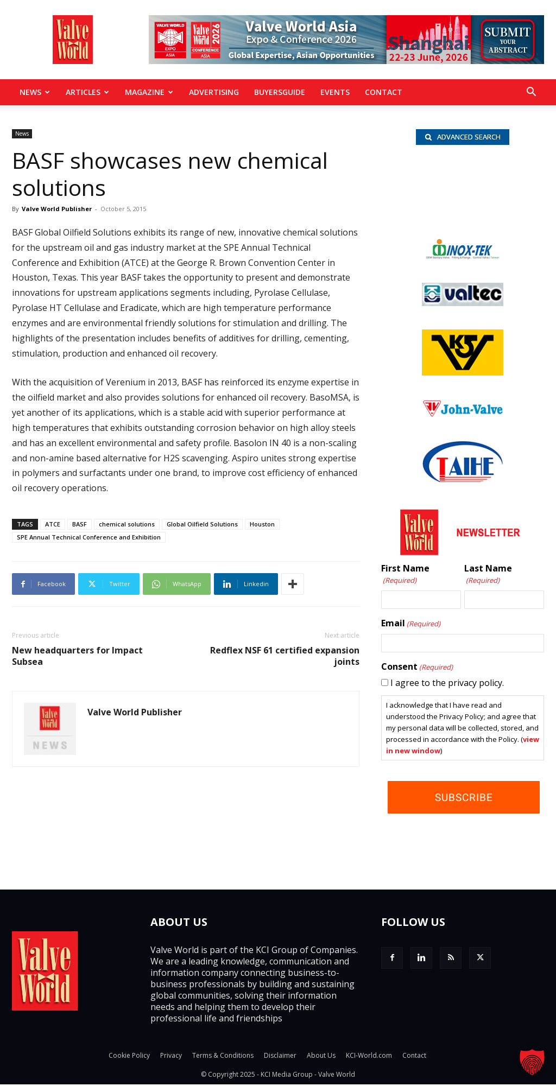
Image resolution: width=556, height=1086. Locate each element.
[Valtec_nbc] (462, 304)
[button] (531, 93)
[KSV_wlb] (462, 374)
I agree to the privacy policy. (447, 684)
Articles (87, 92)
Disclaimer (280, 1057)
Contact (383, 92)
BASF (79, 524)
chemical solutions (127, 524)
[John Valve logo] (462, 416)
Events (335, 92)
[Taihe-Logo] (462, 481)
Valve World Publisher (57, 209)
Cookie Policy (129, 1057)
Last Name (488, 576)
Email (410, 625)
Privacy (171, 1057)
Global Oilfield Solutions (202, 524)
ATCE (52, 524)
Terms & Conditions (223, 1057)
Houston (262, 524)
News (35, 92)
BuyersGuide (279, 92)
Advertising (214, 92)
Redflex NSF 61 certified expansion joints (284, 656)
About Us (321, 1057)
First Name (405, 576)
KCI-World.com (369, 1057)
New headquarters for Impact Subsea (77, 656)
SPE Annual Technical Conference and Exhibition (89, 537)
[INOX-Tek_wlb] (462, 258)
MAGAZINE (149, 92)
